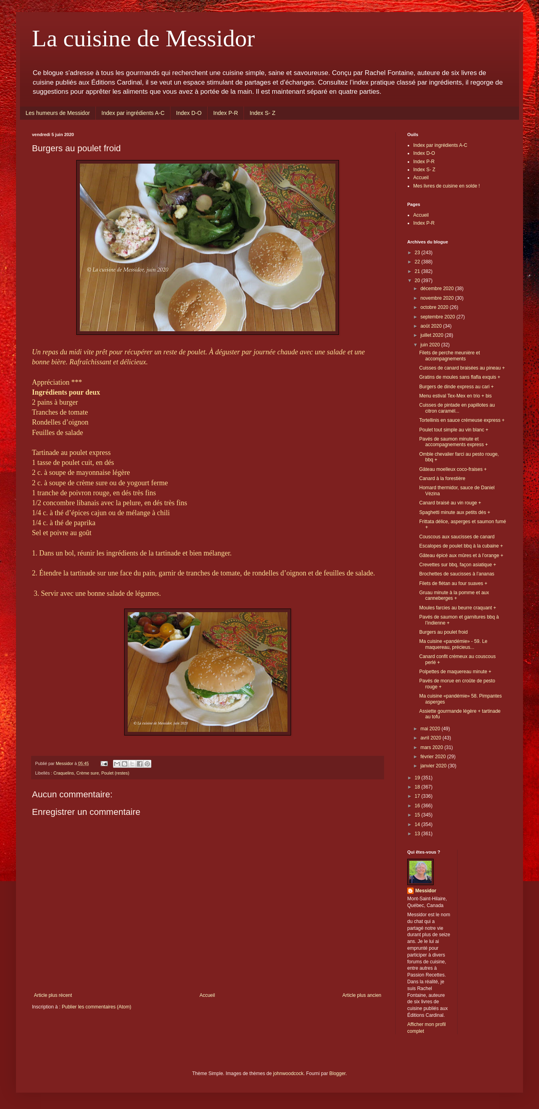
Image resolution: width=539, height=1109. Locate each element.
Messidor (425, 891)
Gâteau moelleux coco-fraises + (453, 469)
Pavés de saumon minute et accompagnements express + (453, 441)
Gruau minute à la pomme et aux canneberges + (454, 595)
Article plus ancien (362, 995)
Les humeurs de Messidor (58, 113)
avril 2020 (431, 738)
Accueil (207, 995)
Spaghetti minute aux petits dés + (454, 512)
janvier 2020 (434, 766)
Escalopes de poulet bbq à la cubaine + (461, 546)
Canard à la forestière (442, 478)
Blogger (337, 1073)
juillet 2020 (432, 335)
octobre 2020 (435, 307)
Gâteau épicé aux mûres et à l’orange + (461, 555)
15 (418, 815)
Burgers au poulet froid (443, 632)
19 (418, 778)
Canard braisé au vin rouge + (450, 503)
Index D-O (189, 113)
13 (418, 833)
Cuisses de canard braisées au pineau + (462, 368)
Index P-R (225, 113)
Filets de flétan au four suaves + (453, 583)
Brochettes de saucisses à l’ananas (456, 574)
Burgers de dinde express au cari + (456, 386)
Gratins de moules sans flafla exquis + (459, 377)
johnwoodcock (288, 1073)
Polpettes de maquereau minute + (455, 671)
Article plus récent (53, 995)
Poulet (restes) (115, 773)
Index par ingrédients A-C (132, 113)
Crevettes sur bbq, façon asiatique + (457, 564)
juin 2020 (430, 345)
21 (418, 271)
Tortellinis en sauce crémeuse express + (462, 420)
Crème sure (87, 773)
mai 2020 (431, 728)
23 (418, 252)
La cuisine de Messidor (143, 38)
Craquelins (64, 773)
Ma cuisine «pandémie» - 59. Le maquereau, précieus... (453, 644)
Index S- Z (262, 113)
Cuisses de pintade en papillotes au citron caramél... (457, 407)
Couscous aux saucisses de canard (457, 537)
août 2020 (431, 326)
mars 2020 (432, 747)
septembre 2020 (438, 317)
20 (418, 280)
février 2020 (433, 756)
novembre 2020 (437, 298)
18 (418, 787)
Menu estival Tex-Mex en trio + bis (455, 396)
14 (418, 824)
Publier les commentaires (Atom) (96, 1007)
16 (418, 806)
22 (418, 262)
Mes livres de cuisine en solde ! (446, 186)
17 (418, 796)
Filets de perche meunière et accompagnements (449, 355)
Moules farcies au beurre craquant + (457, 608)
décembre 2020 (437, 288)
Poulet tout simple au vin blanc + (453, 430)
